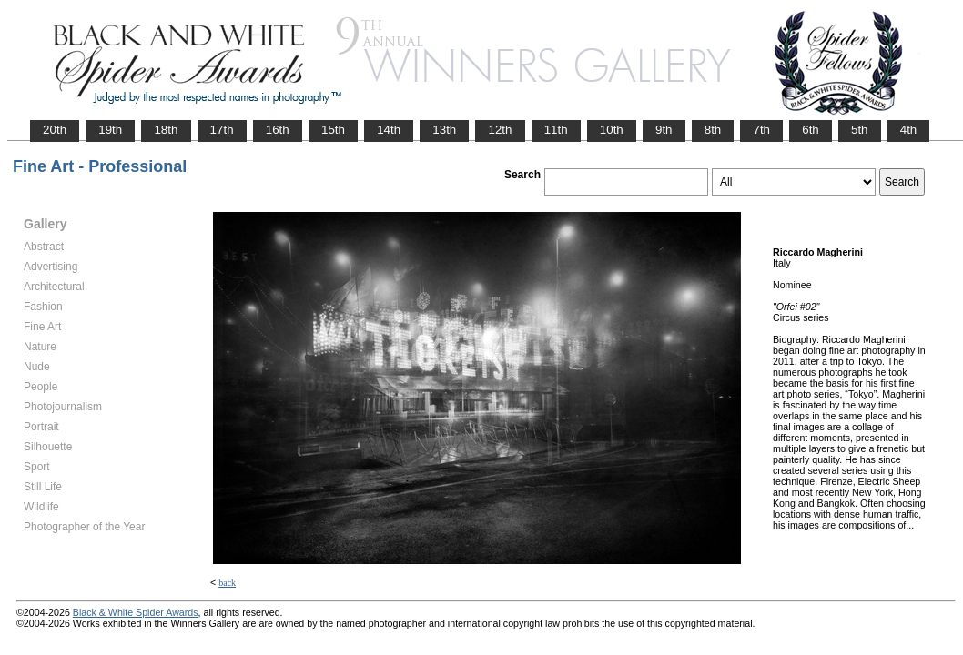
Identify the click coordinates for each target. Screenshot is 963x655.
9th (664, 129)
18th (166, 129)
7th (761, 129)
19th (110, 129)
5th (859, 129)
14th (389, 129)
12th (500, 129)
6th (810, 129)
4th (909, 129)
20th (54, 129)
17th (222, 129)
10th (612, 129)
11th (556, 129)
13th (444, 129)
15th (333, 129)
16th (277, 129)
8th (713, 129)
